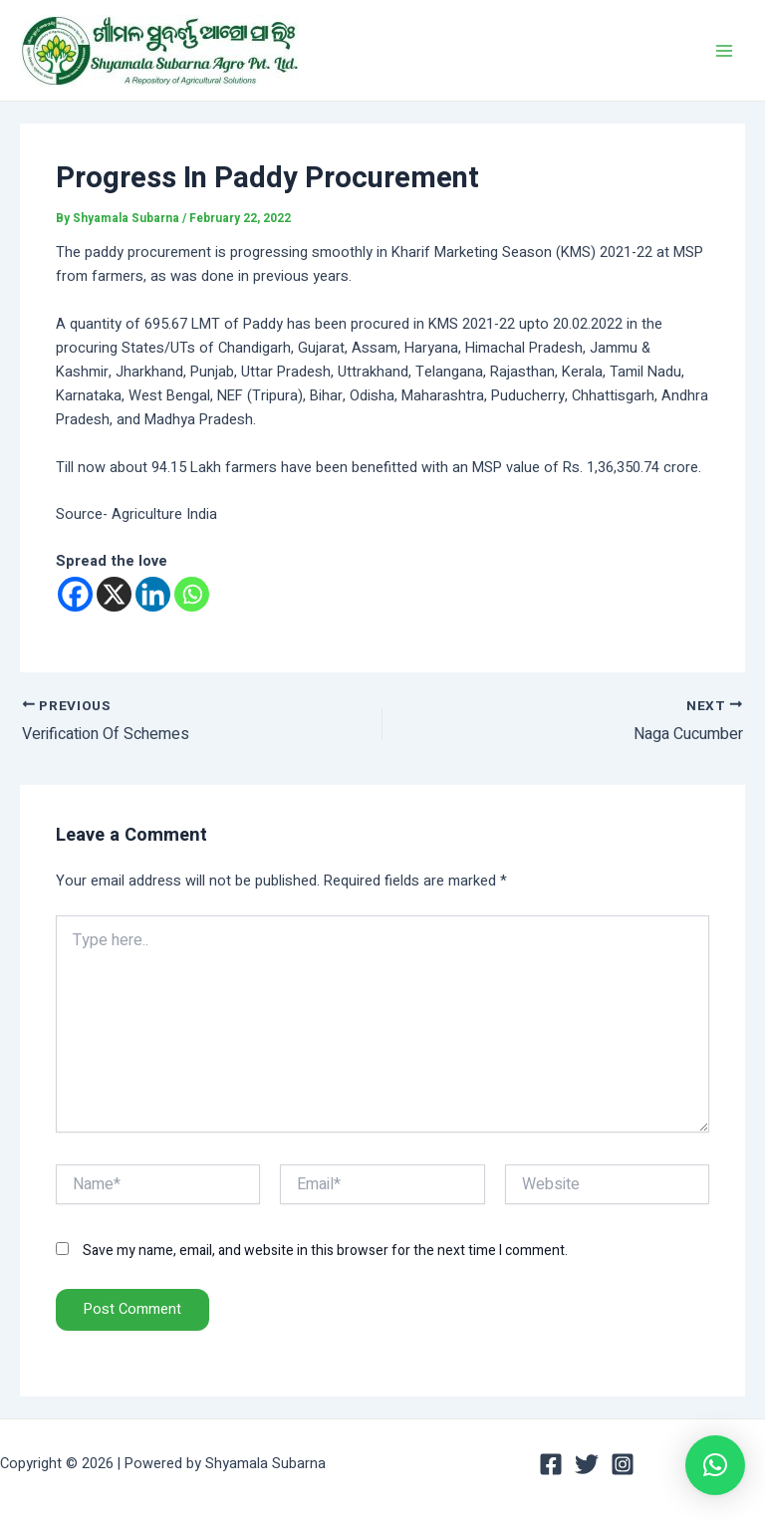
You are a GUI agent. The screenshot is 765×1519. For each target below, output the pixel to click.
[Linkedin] (152, 594)
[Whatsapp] (191, 594)
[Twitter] (587, 1464)
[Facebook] (75, 594)
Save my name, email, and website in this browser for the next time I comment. (325, 1250)
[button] (715, 1465)
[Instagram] (623, 1464)
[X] (114, 594)
